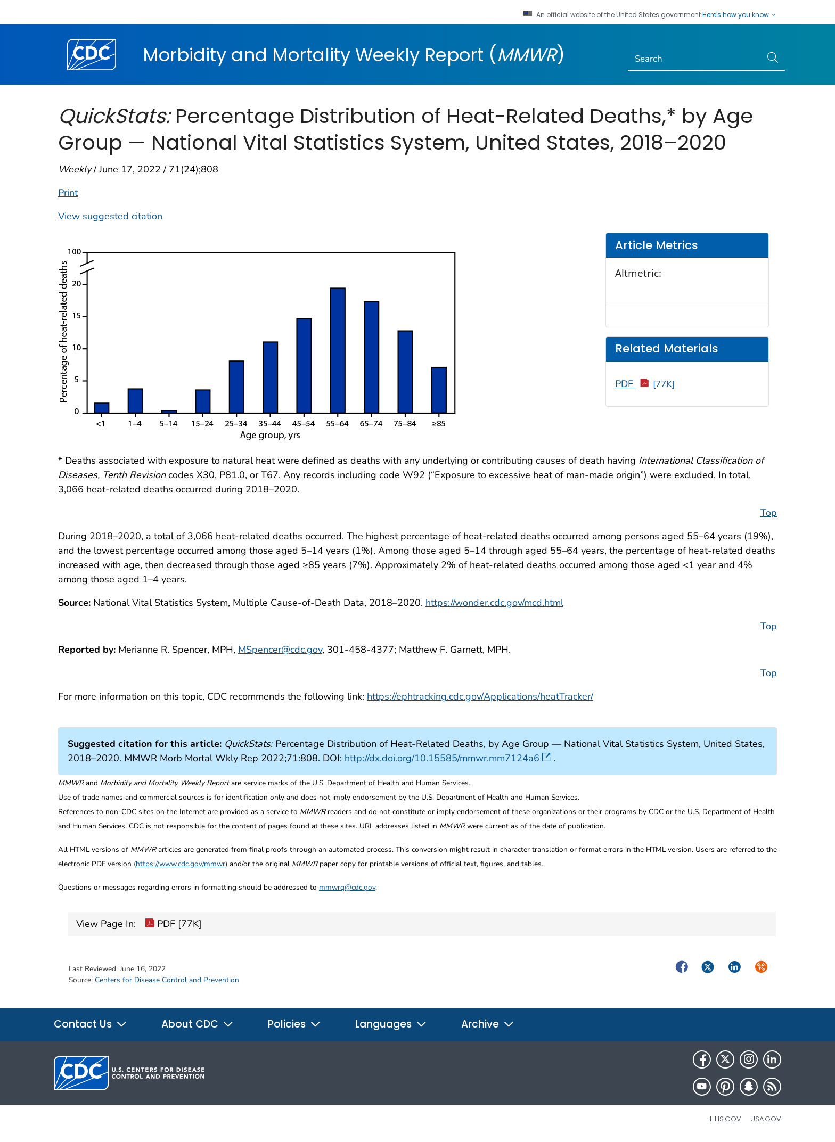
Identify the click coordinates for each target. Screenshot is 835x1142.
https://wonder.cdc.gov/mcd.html (494, 602)
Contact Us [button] (90, 1024)
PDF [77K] (173, 924)
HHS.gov (725, 1119)
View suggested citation (110, 216)
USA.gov (765, 1119)
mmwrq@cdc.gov (347, 887)
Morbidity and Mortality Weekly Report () (354, 55)
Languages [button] (391, 1024)
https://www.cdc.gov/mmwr (180, 864)
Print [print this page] (68, 192)
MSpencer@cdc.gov (280, 649)
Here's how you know (739, 15)
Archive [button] (487, 1024)
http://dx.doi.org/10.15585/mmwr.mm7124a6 (448, 758)
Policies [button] (294, 1024)
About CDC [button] (197, 1024)
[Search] (695, 59)
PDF (645, 383)
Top (768, 512)
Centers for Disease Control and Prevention (167, 980)
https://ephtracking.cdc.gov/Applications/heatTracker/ (480, 696)
